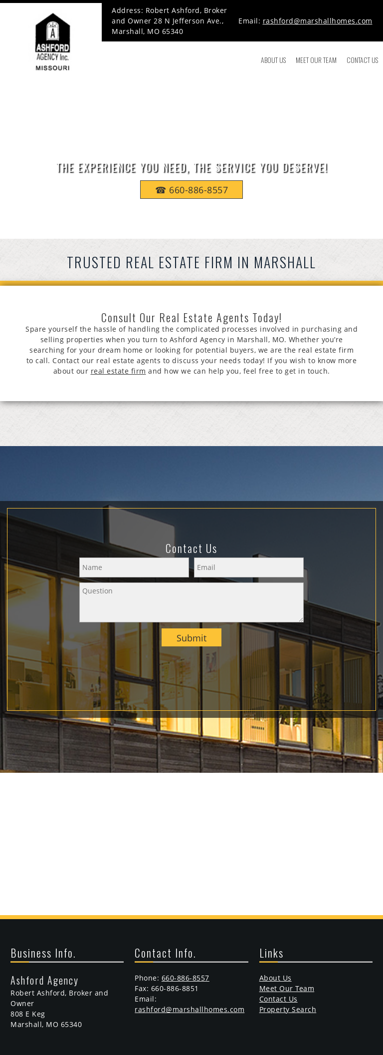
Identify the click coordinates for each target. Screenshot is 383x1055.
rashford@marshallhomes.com (318, 20)
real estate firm (118, 371)
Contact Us (278, 999)
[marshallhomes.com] (51, 40)
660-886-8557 (185, 978)
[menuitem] (273, 60)
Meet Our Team (287, 988)
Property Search (288, 1009)
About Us (275, 978)
